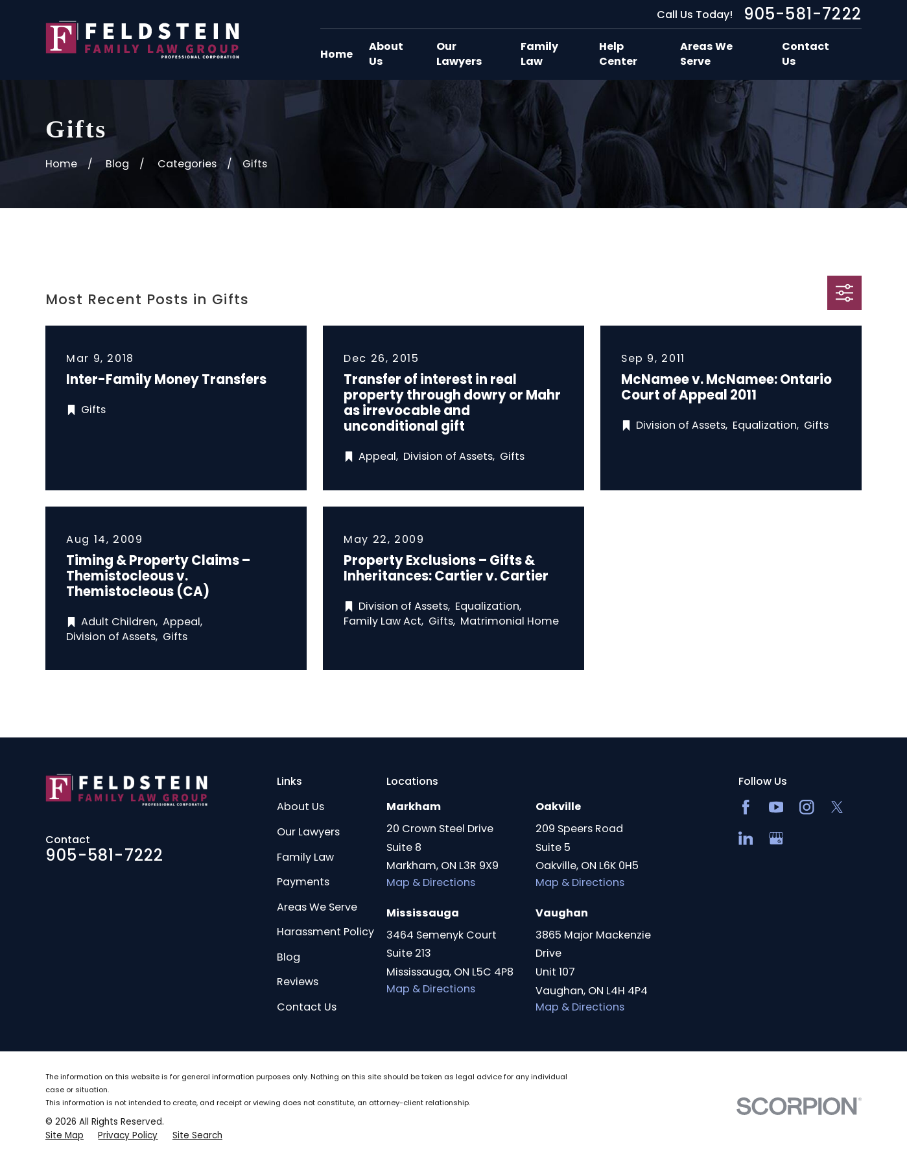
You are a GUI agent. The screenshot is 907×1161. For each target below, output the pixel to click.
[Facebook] (745, 807)
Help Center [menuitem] (618, 54)
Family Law (305, 857)
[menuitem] (64, 1136)
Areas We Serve (317, 907)
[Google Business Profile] (776, 838)
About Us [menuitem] (386, 54)
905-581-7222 (803, 14)
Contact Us (306, 1006)
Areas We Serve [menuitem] (706, 54)
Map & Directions (430, 882)
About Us (300, 806)
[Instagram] (806, 807)
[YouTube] (776, 807)
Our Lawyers (308, 831)
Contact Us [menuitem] (805, 54)
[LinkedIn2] (745, 838)
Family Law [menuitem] (539, 54)
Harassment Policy (325, 931)
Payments (303, 881)
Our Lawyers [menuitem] (459, 54)
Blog (288, 957)
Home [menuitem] (336, 54)
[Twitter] (837, 807)
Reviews (297, 981)
